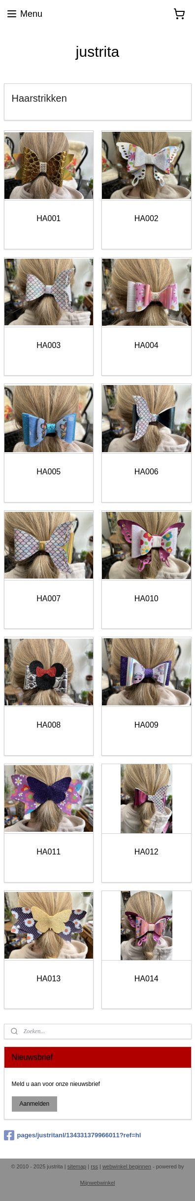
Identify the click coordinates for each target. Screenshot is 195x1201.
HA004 (146, 345)
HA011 (48, 851)
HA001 (48, 218)
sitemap (77, 1166)
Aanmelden (34, 1103)
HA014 (146, 978)
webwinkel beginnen (126, 1166)
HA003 (48, 345)
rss (94, 1166)
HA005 (48, 471)
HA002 (146, 218)
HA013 (48, 978)
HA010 (146, 598)
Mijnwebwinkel (97, 1183)
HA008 (48, 725)
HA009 (146, 725)
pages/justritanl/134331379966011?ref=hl (72, 1135)
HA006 (146, 471)
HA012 (146, 851)
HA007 (48, 598)
